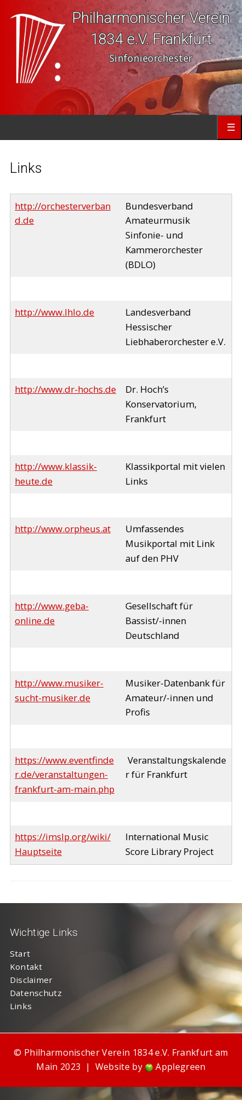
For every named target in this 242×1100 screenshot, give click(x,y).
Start (20, 953)
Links (21, 1005)
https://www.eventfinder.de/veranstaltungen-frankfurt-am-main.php (64, 775)
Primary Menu (229, 127)
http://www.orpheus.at (63, 528)
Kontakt (26, 966)
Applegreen (180, 1067)
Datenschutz (36, 992)
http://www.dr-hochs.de (65, 389)
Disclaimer (31, 979)
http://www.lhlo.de (54, 312)
